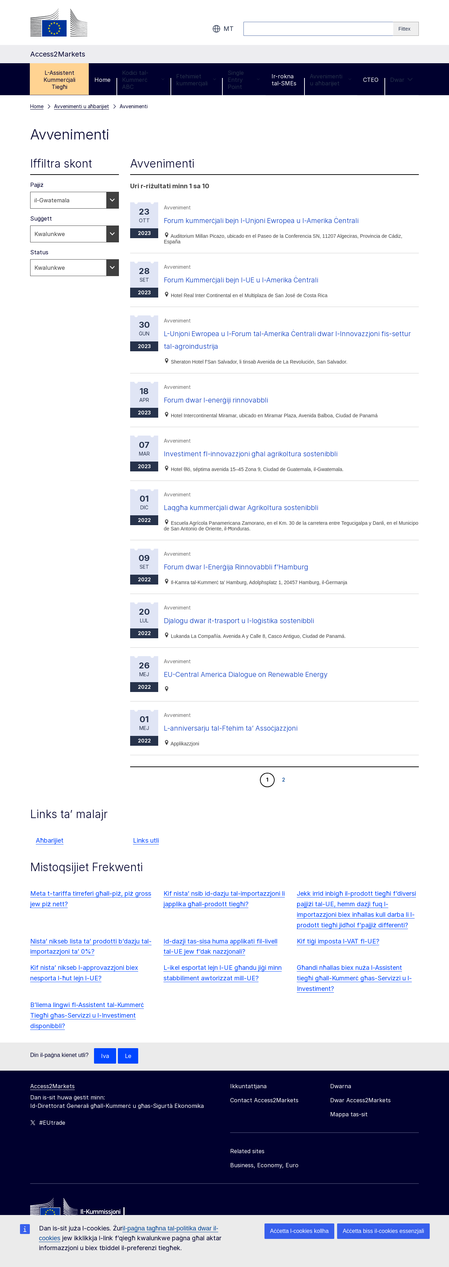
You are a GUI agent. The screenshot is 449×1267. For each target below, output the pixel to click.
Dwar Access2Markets (360, 1100)
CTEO (370, 79)
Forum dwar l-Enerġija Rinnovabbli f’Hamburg (252, 566)
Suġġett (41, 218)
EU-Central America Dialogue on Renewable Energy (264, 674)
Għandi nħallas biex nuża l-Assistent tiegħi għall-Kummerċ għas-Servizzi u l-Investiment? (354, 978)
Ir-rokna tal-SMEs (284, 80)
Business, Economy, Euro (264, 1165)
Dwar (401, 79)
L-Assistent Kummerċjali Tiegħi (59, 79)
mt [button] (223, 29)
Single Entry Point (244, 79)
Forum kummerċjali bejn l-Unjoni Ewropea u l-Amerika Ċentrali (285, 220)
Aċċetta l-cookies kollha (299, 1231)
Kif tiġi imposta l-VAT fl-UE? (338, 941)
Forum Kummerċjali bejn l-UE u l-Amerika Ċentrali (260, 279)
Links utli (146, 840)
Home (102, 79)
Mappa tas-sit (349, 1114)
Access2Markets (52, 1086)
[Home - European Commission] (81, 1212)
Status (39, 252)
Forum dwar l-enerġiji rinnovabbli (228, 399)
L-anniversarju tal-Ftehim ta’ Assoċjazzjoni (247, 728)
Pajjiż (36, 184)
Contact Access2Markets (264, 1100)
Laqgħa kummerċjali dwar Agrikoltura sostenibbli (258, 507)
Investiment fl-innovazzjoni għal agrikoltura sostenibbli (270, 453)
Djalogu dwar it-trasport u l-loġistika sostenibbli (256, 620)
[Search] (406, 29)
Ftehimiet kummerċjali (196, 80)
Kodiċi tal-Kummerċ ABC (143, 79)
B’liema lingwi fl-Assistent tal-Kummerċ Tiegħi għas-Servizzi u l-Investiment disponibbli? (87, 1015)
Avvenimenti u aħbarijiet (330, 80)
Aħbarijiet (49, 840)
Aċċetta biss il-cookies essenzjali (383, 1231)
